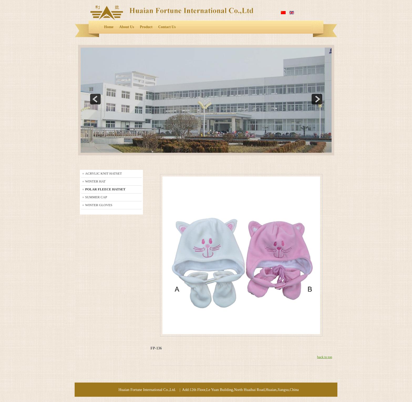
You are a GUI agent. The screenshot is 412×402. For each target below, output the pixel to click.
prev (95, 99)
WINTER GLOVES (98, 205)
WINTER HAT (95, 181)
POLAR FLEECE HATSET (105, 189)
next (316, 99)
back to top (324, 357)
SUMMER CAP (96, 197)
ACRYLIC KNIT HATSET (103, 173)
